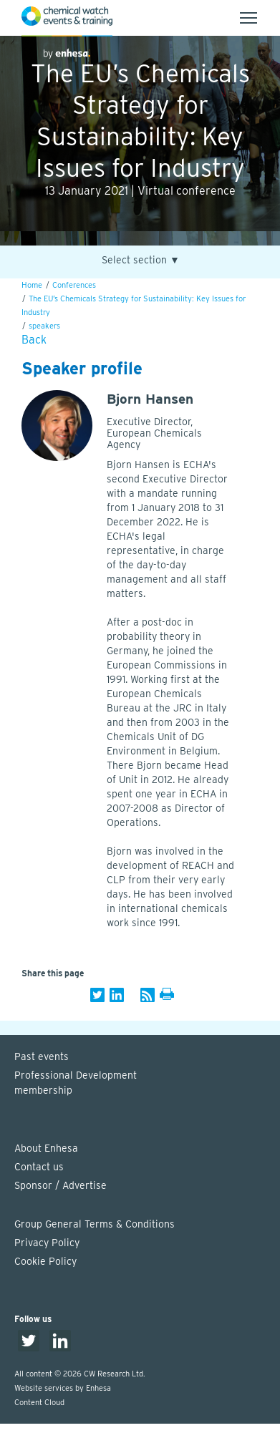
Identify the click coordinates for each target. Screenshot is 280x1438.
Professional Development (147, 1083)
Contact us (39, 1166)
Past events (41, 1056)
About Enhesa (46, 1148)
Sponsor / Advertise (60, 1185)
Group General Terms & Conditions (94, 1224)
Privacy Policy (46, 1242)
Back (34, 339)
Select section (141, 260)
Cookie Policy (45, 1261)
